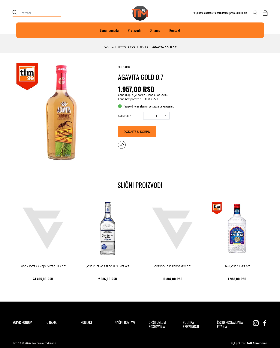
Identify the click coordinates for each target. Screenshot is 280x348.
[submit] (15, 13)
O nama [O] (155, 30)
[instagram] (256, 323)
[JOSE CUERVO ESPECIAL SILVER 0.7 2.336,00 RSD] (107, 240)
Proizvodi (134, 30)
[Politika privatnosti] (196, 324)
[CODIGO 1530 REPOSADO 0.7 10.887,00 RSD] (172, 240)
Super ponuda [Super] (109, 30)
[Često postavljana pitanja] (231, 324)
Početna (109, 47)
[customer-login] (255, 13)
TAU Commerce (257, 343)
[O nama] (52, 322)
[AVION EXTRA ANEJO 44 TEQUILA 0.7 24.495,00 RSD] (43, 240)
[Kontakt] (86, 322)
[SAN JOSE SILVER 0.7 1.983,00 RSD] (237, 240)
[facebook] (265, 323)
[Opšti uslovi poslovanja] (162, 324)
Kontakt (174, 30)
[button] (122, 145)
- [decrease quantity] (146, 116)
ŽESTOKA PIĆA (127, 47)
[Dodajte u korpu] (137, 131)
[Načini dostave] (125, 322)
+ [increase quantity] (165, 116)
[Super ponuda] (22, 322)
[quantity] (156, 115)
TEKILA (144, 47)
